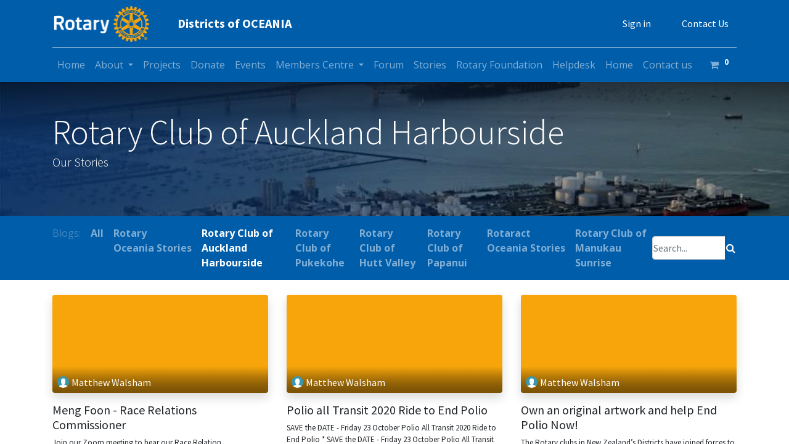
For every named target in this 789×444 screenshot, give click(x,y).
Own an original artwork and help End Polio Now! (619, 417)
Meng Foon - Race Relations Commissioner (124, 417)
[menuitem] (71, 64)
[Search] (731, 248)
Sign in (637, 23)
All (97, 233)
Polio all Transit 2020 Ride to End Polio (387, 410)
